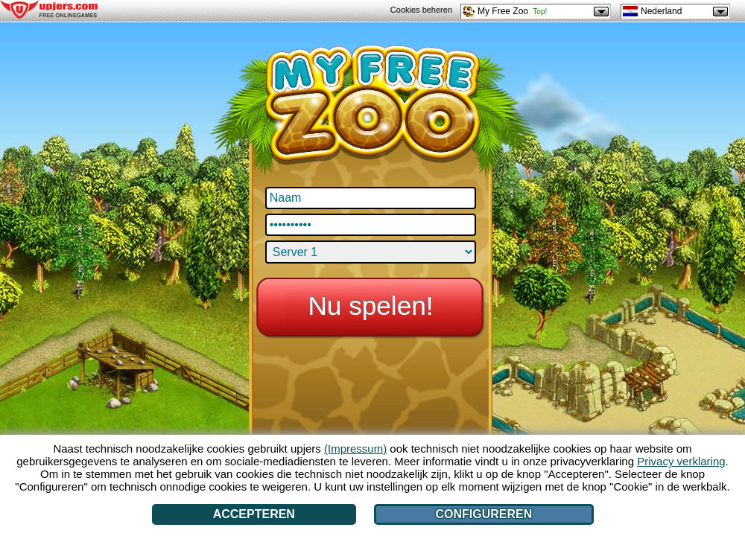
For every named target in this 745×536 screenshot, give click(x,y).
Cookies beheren (421, 9)
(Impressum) (355, 448)
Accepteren (254, 514)
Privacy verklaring (681, 461)
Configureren (484, 514)
